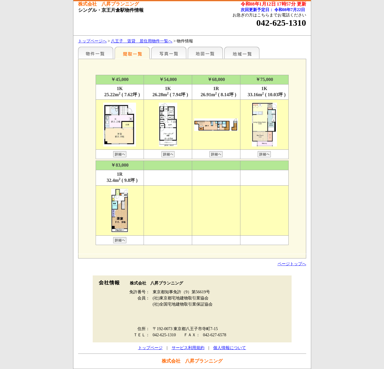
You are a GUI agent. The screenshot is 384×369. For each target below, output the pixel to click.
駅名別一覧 (95, 52)
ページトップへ (292, 264)
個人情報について (229, 348)
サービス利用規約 (188, 348)
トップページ (150, 348)
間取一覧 (132, 52)
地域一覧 (241, 52)
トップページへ (92, 41)
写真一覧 (168, 52)
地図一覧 (205, 52)
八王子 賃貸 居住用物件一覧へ (141, 41)
